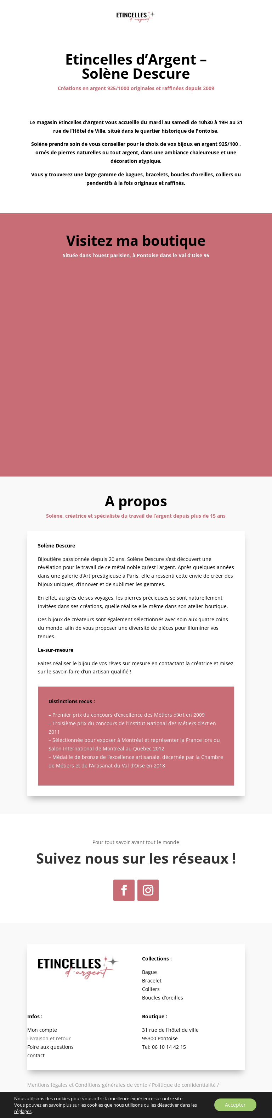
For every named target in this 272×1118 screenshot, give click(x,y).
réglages (23, 1111)
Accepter (235, 1104)
